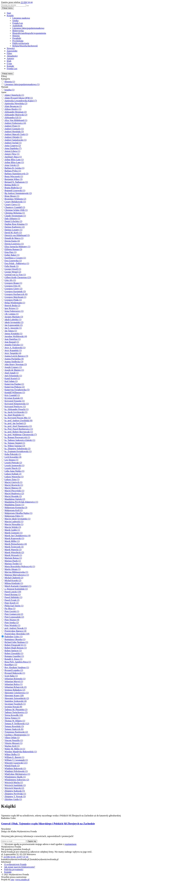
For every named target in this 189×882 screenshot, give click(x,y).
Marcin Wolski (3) (12, 527)
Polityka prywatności (13, 869)
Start (9, 13)
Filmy (9, 53)
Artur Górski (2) (11, 165)
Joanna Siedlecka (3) (13, 361)
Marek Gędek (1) (12, 530)
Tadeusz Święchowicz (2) (16, 712)
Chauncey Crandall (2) (14, 207)
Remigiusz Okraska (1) (14, 639)
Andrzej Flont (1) (12, 126)
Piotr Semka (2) (11, 622)
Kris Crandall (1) (12, 395)
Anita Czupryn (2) (12, 145)
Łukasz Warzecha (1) (13, 476)
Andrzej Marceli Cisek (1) (16, 134)
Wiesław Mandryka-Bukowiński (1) (20, 751)
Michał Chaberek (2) (13, 577)
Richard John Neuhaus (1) (16, 642)
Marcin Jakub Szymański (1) (17, 519)
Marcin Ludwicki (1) (13, 521)
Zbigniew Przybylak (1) (15, 793)
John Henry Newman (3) (15, 364)
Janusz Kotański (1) (13, 333)
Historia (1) (9, 81)
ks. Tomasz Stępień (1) (14, 443)
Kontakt (10, 66)
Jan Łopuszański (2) (13, 325)
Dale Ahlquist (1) (12, 218)
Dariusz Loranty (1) (13, 230)
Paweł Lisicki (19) (12, 591)
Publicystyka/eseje (20, 43)
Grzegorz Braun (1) (13, 283)
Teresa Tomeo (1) (12, 718)
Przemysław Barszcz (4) (15, 631)
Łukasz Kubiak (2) (12, 474)
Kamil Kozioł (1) (12, 378)
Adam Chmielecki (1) (14, 95)
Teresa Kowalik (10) (13, 715)
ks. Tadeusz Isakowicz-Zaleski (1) (19, 440)
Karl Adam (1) (11, 381)
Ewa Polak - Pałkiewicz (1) (16, 263)
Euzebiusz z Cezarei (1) (15, 258)
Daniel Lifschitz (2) (13, 221)
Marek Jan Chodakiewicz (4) (17, 535)
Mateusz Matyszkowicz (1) (16, 575)
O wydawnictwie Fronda (15, 864)
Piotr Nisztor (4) (11, 620)
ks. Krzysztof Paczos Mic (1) (17, 418)
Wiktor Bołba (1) (12, 754)
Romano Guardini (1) (14, 656)
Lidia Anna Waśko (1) (14, 471)
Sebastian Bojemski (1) (14, 678)
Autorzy (10, 58)
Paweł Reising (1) (12, 594)
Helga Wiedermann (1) (14, 302)
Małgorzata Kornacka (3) (15, 507)
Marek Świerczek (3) (13, 547)
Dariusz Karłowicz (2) (14, 227)
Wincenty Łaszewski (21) (16, 763)
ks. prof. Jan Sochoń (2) (15, 423)
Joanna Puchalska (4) (14, 359)
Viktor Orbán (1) (12, 737)
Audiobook (17, 25)
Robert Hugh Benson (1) (15, 648)
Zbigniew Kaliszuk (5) (14, 791)
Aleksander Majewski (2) (15, 114)
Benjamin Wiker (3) (13, 179)
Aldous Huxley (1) (12, 109)
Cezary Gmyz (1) (12, 204)
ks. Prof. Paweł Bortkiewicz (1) (18, 429)
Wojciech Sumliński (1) (15, 785)
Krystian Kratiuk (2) (13, 398)
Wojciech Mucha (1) (13, 782)
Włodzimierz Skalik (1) (15, 777)
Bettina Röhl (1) (11, 185)
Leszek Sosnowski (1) (14, 465)
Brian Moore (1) (11, 196)
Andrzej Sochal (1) (12, 143)
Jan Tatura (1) (10, 331)
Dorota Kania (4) (12, 241)
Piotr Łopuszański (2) (14, 617)
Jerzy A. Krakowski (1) (14, 347)
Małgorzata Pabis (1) (13, 516)
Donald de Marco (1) (13, 238)
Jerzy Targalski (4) (12, 353)
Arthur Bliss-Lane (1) (14, 162)
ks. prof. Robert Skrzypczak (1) (18, 432)
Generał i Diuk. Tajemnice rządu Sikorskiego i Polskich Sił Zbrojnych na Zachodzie (48, 823)
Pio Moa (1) (9, 608)
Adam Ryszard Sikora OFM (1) (18, 98)
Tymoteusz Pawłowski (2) (16, 732)
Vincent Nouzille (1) (13, 740)
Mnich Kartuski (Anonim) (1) (17, 586)
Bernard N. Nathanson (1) (16, 182)
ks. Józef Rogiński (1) (14, 415)
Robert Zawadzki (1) (13, 653)
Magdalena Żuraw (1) (14, 504)
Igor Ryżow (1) (11, 308)
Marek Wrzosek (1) (13, 555)
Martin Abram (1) (12, 569)
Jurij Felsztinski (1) (13, 375)
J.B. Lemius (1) (11, 314)
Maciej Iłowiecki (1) (13, 485)
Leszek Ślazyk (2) (12, 468)
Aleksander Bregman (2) (15, 112)
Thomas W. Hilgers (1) (14, 721)
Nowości (11, 48)
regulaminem (70, 844)
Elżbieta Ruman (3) (13, 249)
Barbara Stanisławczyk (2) (16, 173)
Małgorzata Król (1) (13, 510)
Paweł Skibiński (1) (13, 597)
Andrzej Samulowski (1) (15, 140)
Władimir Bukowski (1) (15, 768)
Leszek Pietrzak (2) (13, 462)
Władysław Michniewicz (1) (17, 774)
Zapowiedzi (12, 51)
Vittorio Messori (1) (13, 743)
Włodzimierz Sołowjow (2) (16, 779)
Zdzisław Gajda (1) (13, 799)
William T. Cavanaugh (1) (16, 760)
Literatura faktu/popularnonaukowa (28, 28)
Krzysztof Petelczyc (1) (15, 406)
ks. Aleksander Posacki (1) (16, 409)
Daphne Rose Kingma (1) (16, 224)
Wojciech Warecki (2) (14, 788)
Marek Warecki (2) (12, 549)
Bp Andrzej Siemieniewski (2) (18, 193)
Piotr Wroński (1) (12, 625)
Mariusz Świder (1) (13, 563)
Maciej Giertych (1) (13, 482)
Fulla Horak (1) (11, 266)
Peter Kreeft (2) (11, 603)
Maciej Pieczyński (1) (14, 490)
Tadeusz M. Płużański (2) (15, 709)
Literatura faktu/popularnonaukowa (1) (22, 84)
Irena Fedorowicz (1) (13, 311)
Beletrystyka (18, 30)
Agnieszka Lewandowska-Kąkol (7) (20, 100)
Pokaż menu (7, 74)
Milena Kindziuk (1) (13, 583)
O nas (9, 63)
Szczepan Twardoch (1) (15, 704)
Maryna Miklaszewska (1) (16, 572)
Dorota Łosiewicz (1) (14, 244)
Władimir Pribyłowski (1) (16, 771)
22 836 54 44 (27, 2)
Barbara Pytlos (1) (12, 171)
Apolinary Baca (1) (13, 157)
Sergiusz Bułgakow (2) (14, 690)
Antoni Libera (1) (12, 151)
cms (12, 879)
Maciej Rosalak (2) (13, 496)
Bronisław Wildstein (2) (15, 199)
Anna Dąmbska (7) (12, 148)
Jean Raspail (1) (11, 342)
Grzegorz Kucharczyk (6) (15, 294)
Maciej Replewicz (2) (14, 493)
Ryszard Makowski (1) (14, 673)
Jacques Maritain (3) (13, 317)
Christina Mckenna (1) (14, 213)
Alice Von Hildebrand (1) (15, 120)
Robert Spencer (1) (13, 650)
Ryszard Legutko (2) (13, 670)
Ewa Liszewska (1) (13, 260)
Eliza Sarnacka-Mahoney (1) (17, 246)
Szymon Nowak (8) (13, 707)
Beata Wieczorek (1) (13, 176)
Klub (9, 61)
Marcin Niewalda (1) (13, 524)
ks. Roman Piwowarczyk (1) (17, 437)
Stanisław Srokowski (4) (15, 701)
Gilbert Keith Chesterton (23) (17, 277)
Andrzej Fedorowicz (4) (15, 123)
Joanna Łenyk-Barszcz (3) (16, 356)
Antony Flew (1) (11, 154)
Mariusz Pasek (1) (12, 561)
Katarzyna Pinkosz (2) (14, 387)
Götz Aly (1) (10, 280)
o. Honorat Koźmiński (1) (16, 589)
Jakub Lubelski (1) (12, 319)
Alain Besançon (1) (13, 106)
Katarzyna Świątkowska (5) (16, 389)
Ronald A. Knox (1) (13, 659)
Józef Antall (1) (11, 373)
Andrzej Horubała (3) (14, 131)
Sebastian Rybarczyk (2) (15, 687)
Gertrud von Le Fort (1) (15, 274)
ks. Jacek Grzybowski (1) (15, 412)
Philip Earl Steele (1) (13, 606)
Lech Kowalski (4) (12, 457)
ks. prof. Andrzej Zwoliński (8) (18, 420)
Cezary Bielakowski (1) (15, 201)
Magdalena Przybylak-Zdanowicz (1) (21, 502)
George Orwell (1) (12, 269)
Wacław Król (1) (12, 746)
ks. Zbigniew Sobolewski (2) (17, 448)
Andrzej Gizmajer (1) (14, 129)
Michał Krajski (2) (12, 580)
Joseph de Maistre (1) (14, 370)
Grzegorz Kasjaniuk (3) (15, 291)
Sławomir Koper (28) (14, 695)
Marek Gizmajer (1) (13, 533)
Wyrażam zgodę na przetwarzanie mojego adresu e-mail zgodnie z (40, 844)
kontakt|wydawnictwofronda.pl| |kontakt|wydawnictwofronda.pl (30, 859)
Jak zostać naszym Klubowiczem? (19, 867)
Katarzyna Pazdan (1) (14, 384)
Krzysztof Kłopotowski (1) (16, 403)
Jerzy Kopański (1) (13, 350)
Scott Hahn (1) (11, 676)
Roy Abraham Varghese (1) (16, 667)
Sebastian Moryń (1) (13, 681)
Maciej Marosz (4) (12, 488)
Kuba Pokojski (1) (12, 454)
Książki (10, 15)
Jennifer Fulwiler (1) (13, 345)
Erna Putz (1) (10, 252)
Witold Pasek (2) (12, 765)
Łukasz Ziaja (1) (11, 479)
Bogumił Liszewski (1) (14, 190)
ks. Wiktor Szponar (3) (14, 446)
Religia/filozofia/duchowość (25, 46)
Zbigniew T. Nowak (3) (15, 796)
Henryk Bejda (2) (12, 305)
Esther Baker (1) (11, 255)
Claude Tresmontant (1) (15, 216)
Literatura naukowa (21, 18)
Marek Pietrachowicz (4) (15, 544)
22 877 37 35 (22, 857)
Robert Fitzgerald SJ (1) (15, 645)
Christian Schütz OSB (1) (16, 210)
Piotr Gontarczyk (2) (13, 614)
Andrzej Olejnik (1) (13, 137)
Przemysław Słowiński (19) (16, 634)
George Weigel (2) (12, 272)
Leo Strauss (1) (11, 460)
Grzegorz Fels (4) (12, 286)
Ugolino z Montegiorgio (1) (16, 735)
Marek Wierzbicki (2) (14, 552)
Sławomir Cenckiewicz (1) (16, 692)
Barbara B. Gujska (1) (14, 168)
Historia (16, 36)
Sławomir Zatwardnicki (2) (16, 698)
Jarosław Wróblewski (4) (15, 336)
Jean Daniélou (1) (12, 339)
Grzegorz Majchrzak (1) (15, 297)
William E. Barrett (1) (14, 757)
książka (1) (9, 90)
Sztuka (15, 20)
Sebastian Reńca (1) (13, 684)
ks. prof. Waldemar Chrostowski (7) (20, 434)
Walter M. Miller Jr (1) (14, 749)
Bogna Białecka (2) (13, 187)
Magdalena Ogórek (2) (14, 499)
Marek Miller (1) (12, 541)
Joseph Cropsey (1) (13, 367)
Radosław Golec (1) (13, 636)
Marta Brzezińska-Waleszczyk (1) (19, 566)
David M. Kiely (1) (13, 232)
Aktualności (12, 56)
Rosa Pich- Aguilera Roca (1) (17, 662)
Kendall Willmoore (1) (14, 392)
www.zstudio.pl (22, 879)
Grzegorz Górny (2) (13, 288)
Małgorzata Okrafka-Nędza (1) (18, 513)
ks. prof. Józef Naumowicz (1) (18, 426)
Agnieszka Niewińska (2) (15, 103)
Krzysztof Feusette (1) (14, 401)
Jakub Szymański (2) (13, 322)
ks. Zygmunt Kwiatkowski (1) (18, 451)
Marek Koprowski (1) (14, 538)
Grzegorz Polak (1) (13, 300)
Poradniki (16, 38)
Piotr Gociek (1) (11, 611)
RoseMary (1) (10, 664)
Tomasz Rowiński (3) (14, 726)
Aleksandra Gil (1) (12, 117)
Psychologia (17, 41)
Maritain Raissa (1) (13, 558)
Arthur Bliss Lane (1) (14, 159)
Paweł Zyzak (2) (11, 600)
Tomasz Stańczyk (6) (13, 729)
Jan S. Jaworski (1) (13, 328)
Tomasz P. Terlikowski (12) (16, 723)
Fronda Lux (17, 23)
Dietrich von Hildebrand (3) (17, 235)
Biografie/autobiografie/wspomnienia (29, 33)
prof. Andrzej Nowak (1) (15, 628)
